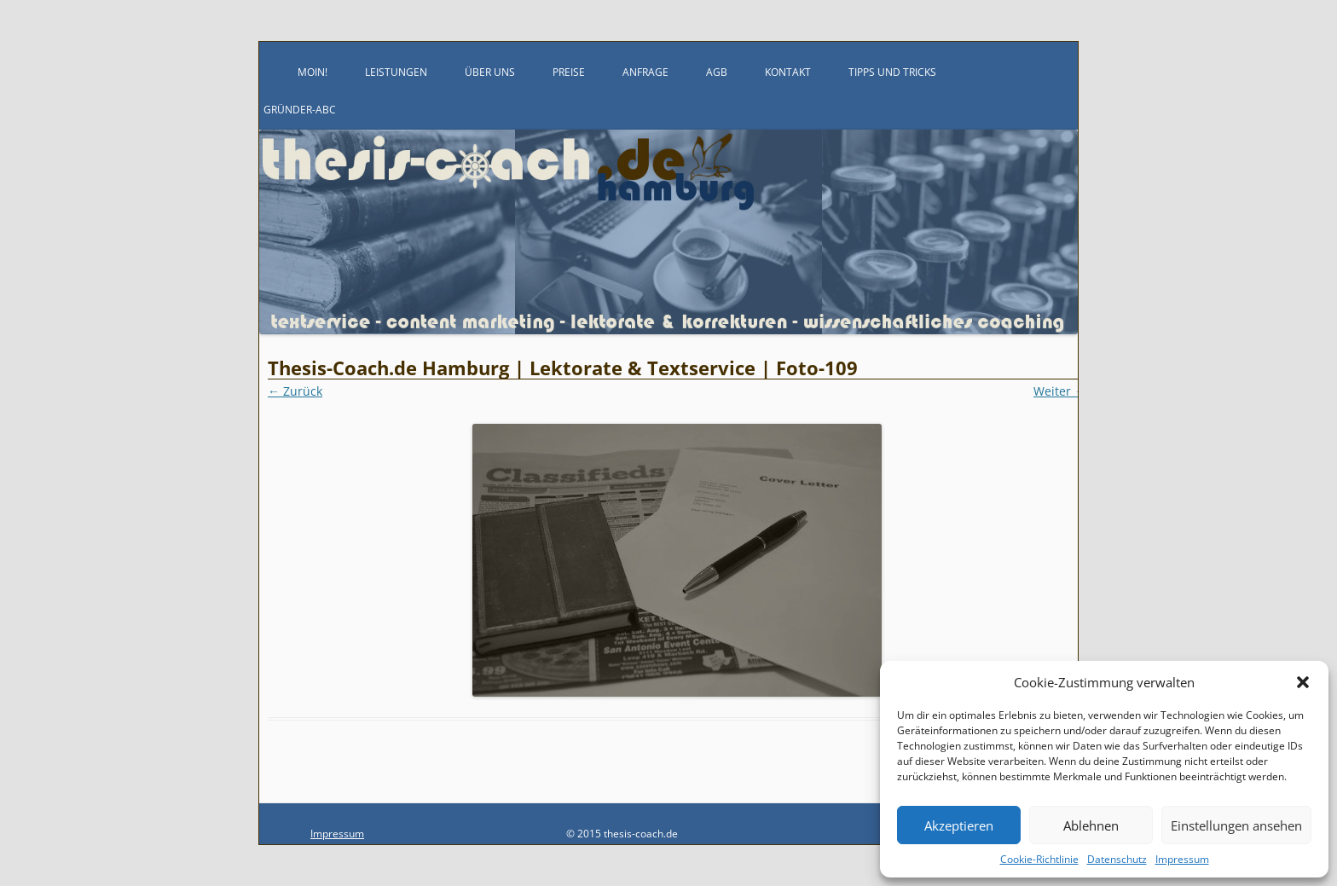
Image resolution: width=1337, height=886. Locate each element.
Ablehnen (1091, 825)
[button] (1302, 682)
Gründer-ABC (299, 109)
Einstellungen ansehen (1236, 825)
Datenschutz (1117, 859)
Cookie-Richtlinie (1039, 859)
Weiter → (1059, 391)
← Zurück (295, 391)
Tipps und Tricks (892, 72)
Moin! (312, 72)
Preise (569, 72)
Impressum (1182, 859)
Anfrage (645, 72)
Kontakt (788, 72)
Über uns (490, 72)
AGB (716, 72)
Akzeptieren (958, 825)
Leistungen (396, 72)
